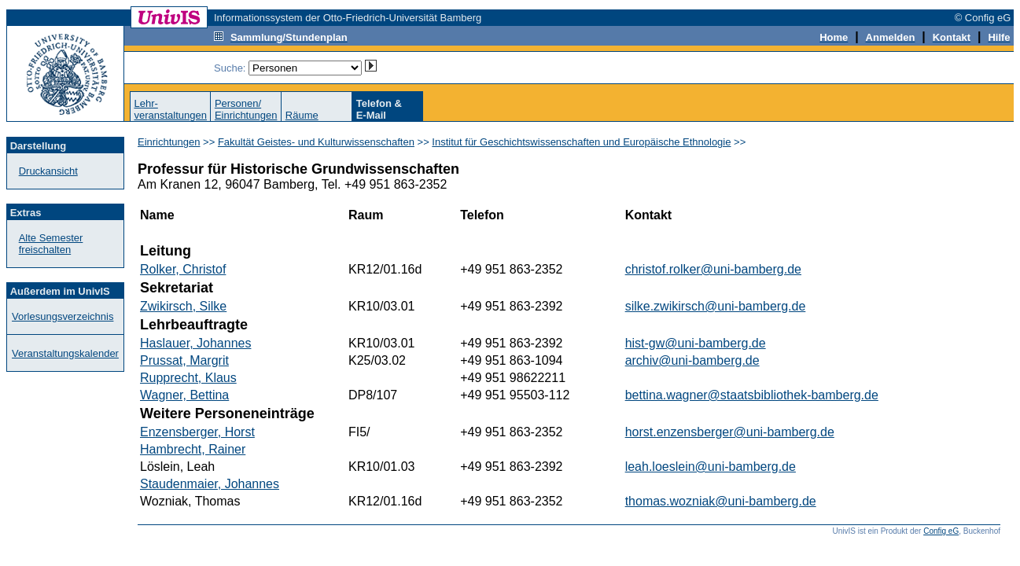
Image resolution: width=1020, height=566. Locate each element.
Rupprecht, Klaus (188, 377)
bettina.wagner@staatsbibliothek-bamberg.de (751, 395)
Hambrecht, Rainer (192, 449)
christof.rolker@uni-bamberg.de (713, 269)
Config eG (941, 531)
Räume (302, 115)
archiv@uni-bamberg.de (692, 360)
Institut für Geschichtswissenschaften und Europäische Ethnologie (581, 142)
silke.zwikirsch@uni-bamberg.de (715, 306)
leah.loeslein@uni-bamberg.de (710, 466)
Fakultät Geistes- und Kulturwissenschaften (316, 142)
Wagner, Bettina (184, 395)
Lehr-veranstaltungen (170, 109)
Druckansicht (48, 171)
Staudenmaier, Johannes (209, 484)
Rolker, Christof (183, 269)
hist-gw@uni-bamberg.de (695, 343)
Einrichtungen (169, 142)
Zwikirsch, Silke (183, 306)
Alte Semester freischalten (51, 243)
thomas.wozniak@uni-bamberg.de (720, 501)
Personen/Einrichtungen (246, 109)
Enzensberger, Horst (197, 432)
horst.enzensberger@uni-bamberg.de (729, 432)
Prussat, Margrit (184, 360)
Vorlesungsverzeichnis (62, 316)
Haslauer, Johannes (195, 343)
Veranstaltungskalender (65, 353)
